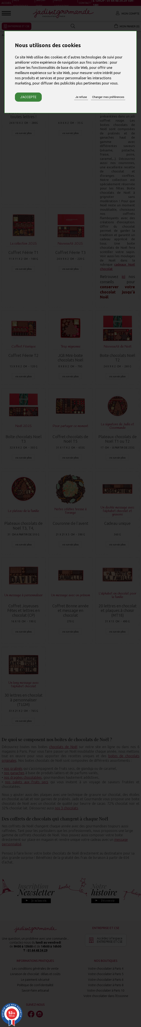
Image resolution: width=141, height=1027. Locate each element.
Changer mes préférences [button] (108, 97)
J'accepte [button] (28, 97)
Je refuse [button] (81, 97)
